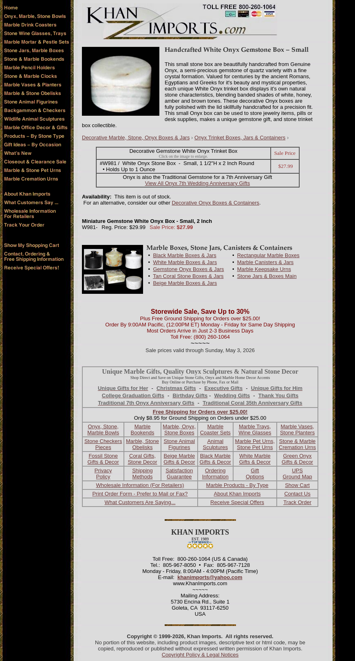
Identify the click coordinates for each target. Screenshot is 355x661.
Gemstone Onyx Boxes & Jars (188, 269)
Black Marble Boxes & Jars (184, 255)
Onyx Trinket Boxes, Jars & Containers (239, 137)
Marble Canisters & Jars (265, 262)
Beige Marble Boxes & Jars (185, 283)
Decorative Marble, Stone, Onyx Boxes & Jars (136, 137)
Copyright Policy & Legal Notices (200, 655)
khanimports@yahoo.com (209, 577)
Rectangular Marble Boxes (268, 255)
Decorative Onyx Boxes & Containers (215, 203)
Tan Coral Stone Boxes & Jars (188, 276)
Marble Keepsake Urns (264, 269)
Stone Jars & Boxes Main (267, 276)
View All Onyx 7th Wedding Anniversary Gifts (197, 183)
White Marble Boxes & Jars (185, 262)
